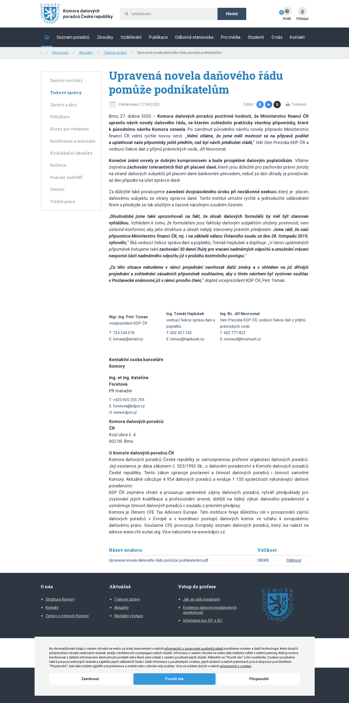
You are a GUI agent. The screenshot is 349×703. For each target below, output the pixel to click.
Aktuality (86, 53)
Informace (60, 53)
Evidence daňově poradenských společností (210, 610)
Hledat (232, 14)
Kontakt (52, 607)
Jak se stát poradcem (201, 599)
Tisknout (299, 104)
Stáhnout (293, 560)
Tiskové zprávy (115, 53)
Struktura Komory (60, 599)
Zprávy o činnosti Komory (67, 616)
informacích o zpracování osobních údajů (193, 648)
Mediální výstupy (128, 616)
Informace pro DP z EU (202, 620)
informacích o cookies (235, 666)
